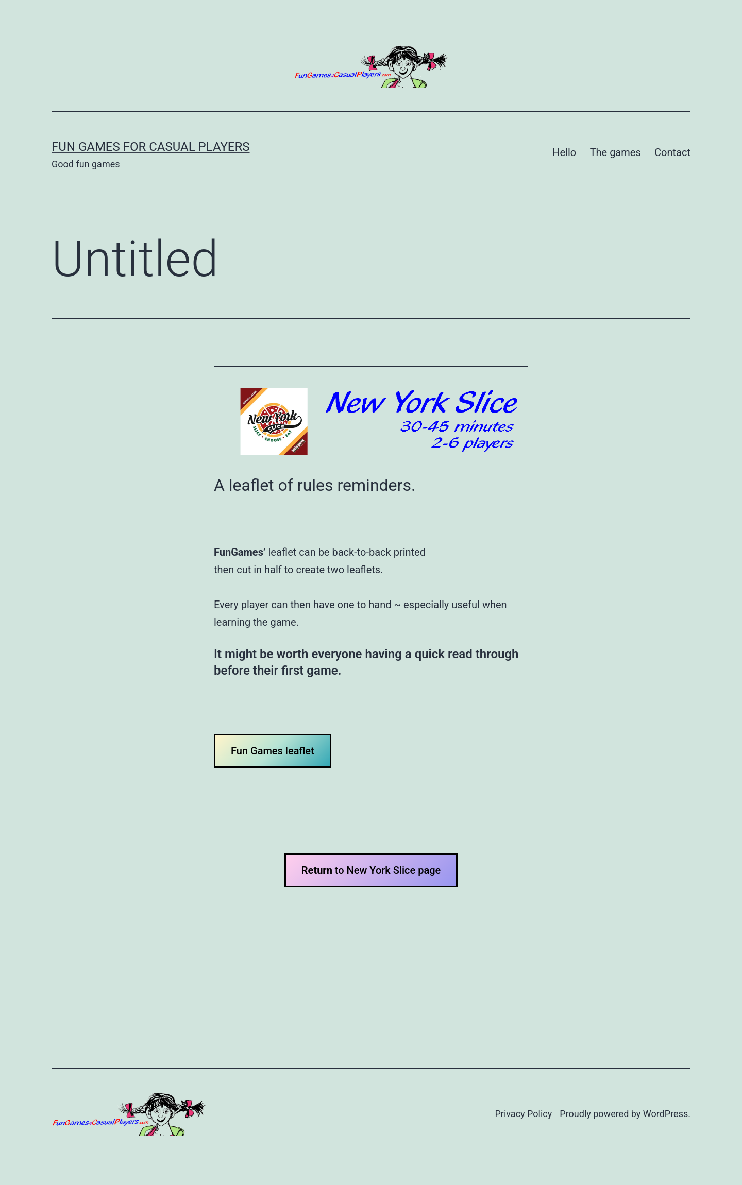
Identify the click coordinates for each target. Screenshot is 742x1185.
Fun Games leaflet (272, 751)
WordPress (665, 1113)
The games (615, 152)
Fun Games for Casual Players (151, 147)
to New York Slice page (371, 870)
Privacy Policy (523, 1113)
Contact (672, 152)
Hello (564, 152)
